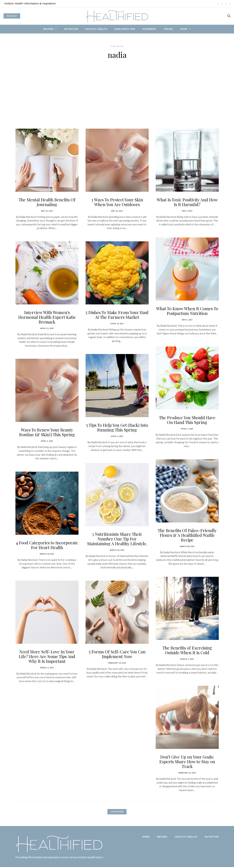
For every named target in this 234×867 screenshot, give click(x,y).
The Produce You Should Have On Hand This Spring (187, 420)
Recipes (48, 29)
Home (146, 836)
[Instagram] (217, 3)
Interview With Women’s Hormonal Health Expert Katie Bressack (47, 317)
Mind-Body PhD (124, 29)
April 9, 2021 (117, 436)
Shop (183, 29)
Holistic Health (96, 29)
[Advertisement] (117, 102)
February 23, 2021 (117, 663)
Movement (149, 29)
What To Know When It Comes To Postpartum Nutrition (187, 311)
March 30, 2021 (187, 546)
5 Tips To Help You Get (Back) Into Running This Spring (117, 427)
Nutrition (71, 29)
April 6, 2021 (47, 441)
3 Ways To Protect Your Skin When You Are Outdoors (117, 202)
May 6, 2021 (187, 211)
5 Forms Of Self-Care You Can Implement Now (117, 654)
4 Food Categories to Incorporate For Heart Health (47, 545)
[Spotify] (221, 3)
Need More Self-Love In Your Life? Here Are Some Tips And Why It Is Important (47, 656)
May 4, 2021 (187, 320)
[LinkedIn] (225, 3)
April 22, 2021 (47, 328)
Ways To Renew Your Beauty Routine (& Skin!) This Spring (47, 432)
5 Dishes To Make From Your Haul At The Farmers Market (117, 315)
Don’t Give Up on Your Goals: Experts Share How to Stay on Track (187, 761)
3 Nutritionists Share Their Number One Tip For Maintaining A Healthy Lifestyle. (117, 538)
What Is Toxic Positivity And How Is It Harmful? (187, 202)
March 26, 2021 (117, 550)
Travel (168, 29)
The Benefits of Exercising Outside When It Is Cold (187, 650)
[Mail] (229, 3)
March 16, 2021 (47, 554)
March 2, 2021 (47, 668)
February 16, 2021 (187, 773)
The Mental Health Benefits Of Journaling (47, 202)
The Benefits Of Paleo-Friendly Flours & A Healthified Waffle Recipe (187, 535)
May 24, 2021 (47, 211)
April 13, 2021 (117, 323)
